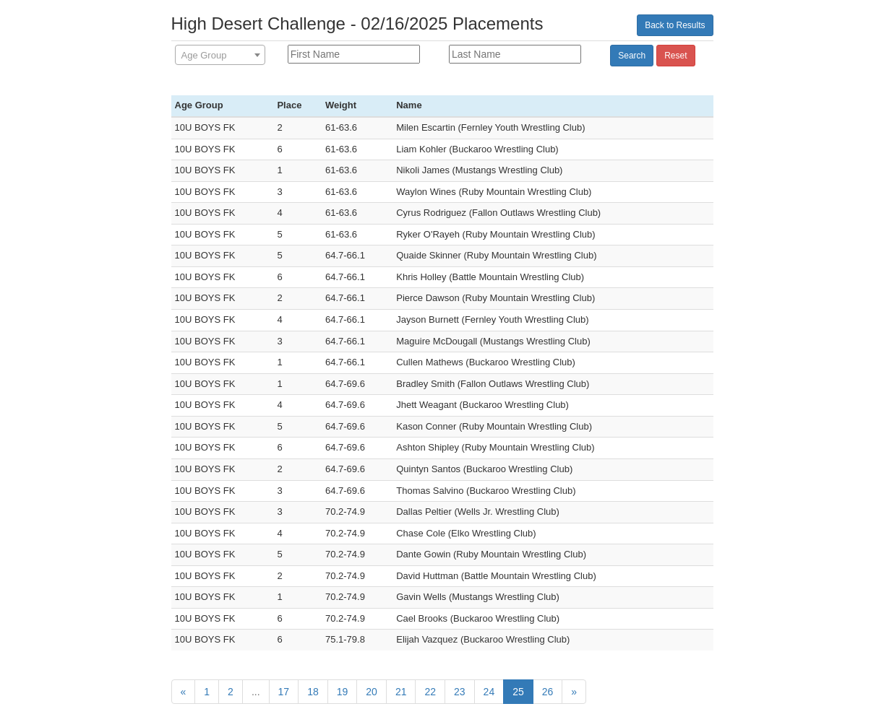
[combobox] (220, 55)
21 (401, 691)
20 (371, 691)
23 (459, 691)
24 (489, 691)
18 (313, 691)
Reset (675, 56)
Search (631, 56)
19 (342, 691)
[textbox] (220, 55)
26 (548, 691)
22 (430, 691)
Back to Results (675, 25)
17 (284, 691)
